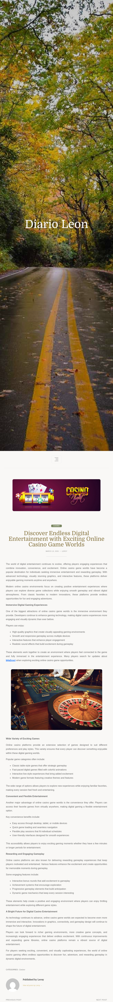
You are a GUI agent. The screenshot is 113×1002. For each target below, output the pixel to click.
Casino (56, 526)
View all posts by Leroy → (32, 985)
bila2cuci (10, 660)
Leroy (64, 551)
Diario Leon (56, 224)
